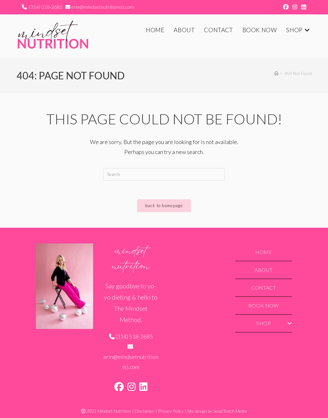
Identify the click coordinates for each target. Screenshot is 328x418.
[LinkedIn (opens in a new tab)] (302, 7)
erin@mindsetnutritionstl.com (102, 7)
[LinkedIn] (143, 386)
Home (263, 252)
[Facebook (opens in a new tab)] (286, 7)
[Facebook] (119, 386)
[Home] (276, 73)
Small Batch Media (230, 411)
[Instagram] (131, 386)
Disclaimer (145, 411)
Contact (263, 288)
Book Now (263, 305)
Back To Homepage (164, 205)
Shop (274, 323)
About (263, 270)
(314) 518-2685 (45, 7)
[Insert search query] (164, 174)
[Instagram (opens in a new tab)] (295, 7)
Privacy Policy (171, 411)
